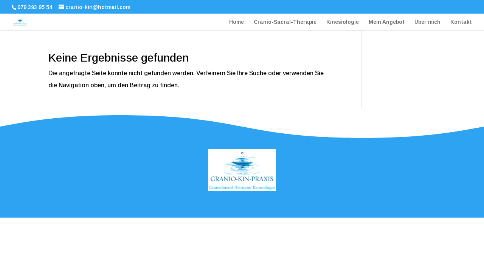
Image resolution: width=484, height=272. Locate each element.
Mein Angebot (387, 22)
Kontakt (461, 22)
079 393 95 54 (34, 7)
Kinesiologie (342, 22)
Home (236, 22)
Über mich (427, 22)
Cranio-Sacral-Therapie (285, 22)
